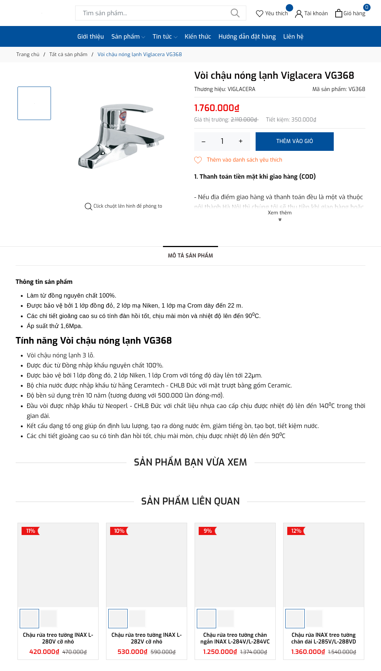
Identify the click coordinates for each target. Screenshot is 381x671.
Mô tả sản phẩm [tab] (190, 255)
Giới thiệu (90, 36)
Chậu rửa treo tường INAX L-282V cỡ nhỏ (147, 638)
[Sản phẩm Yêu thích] (272, 13)
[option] (123, 137)
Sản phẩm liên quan (190, 501)
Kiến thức (198, 36)
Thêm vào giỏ (294, 141)
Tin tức (165, 37)
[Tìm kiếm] (235, 13)
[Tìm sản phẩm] (160, 13)
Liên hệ (293, 36)
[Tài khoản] (311, 13)
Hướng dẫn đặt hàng (247, 36)
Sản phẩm (128, 37)
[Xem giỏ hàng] (350, 13)
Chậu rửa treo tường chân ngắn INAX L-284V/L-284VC (235, 638)
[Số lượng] (222, 141)
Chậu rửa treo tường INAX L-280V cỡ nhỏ (58, 638)
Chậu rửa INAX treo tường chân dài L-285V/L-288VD (323, 638)
